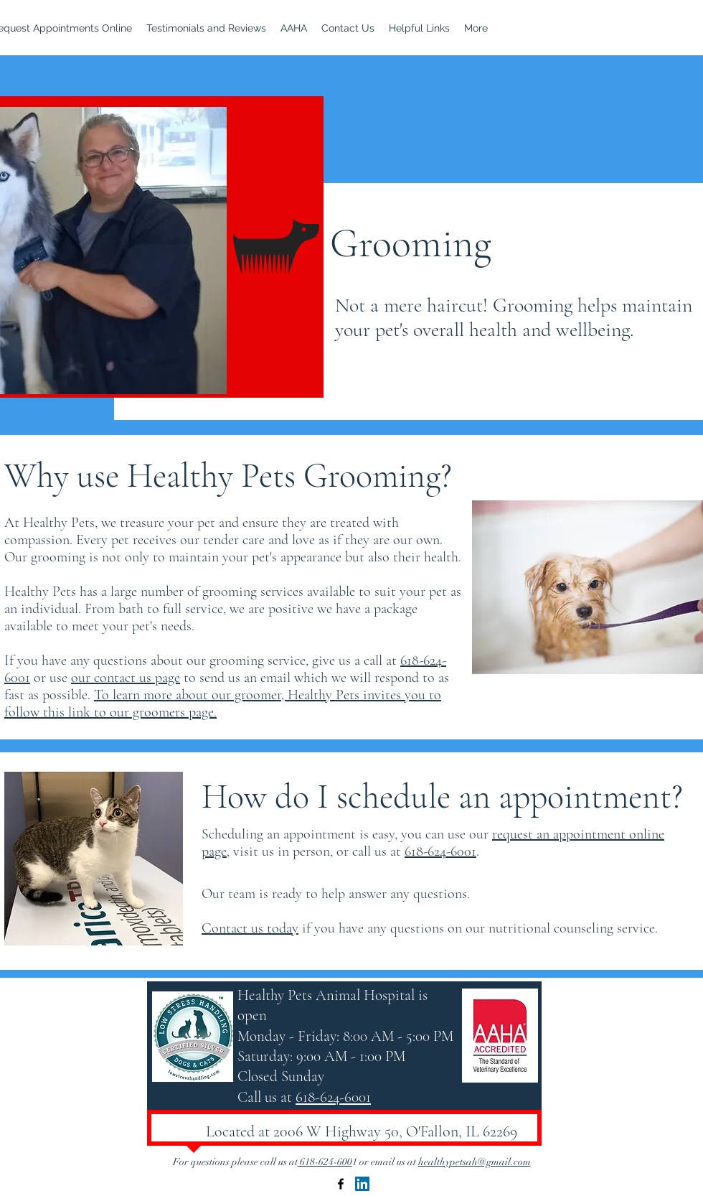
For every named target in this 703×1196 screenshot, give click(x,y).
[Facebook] (341, 1184)
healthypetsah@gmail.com (474, 1162)
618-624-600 (325, 1162)
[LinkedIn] (362, 1184)
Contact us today (250, 928)
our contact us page (125, 677)
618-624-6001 (440, 851)
